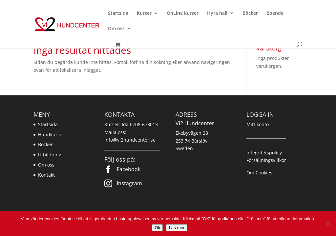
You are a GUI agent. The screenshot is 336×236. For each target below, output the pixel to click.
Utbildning (49, 154)
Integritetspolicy (264, 152)
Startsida (118, 13)
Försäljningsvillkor (266, 160)
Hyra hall (217, 13)
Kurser (144, 13)
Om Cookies (259, 172)
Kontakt (46, 175)
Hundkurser (51, 134)
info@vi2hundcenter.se (130, 140)
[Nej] (328, 223)
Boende (275, 13)
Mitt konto (257, 124)
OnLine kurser (183, 13)
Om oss (116, 28)
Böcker (250, 13)
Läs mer (176, 227)
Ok (157, 227)
